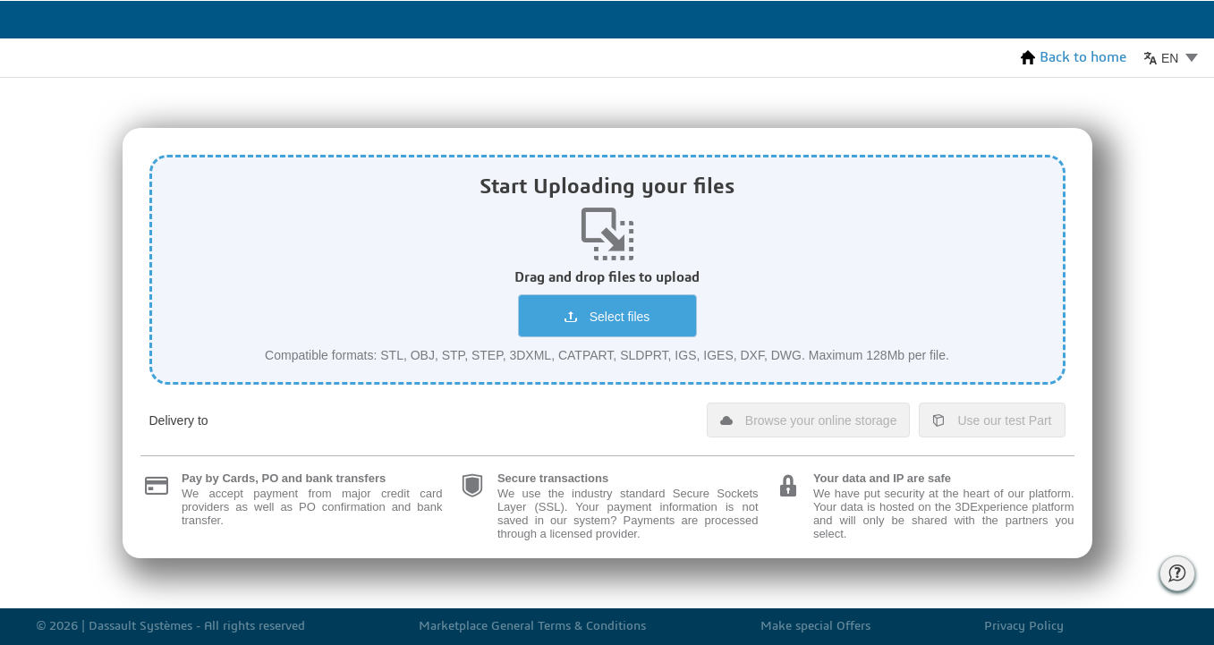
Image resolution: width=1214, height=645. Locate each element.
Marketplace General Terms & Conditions (532, 626)
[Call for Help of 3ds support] (1177, 573)
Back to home (1073, 57)
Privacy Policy (1024, 626)
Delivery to (178, 420)
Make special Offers (815, 626)
